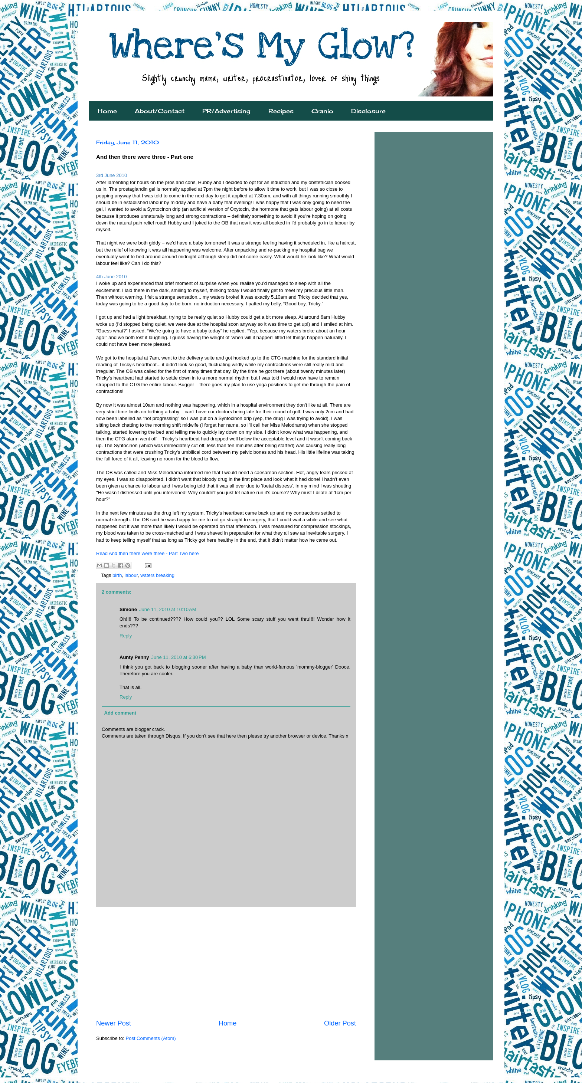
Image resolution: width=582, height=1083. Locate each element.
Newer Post (113, 1023)
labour (131, 575)
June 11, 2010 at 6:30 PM (178, 657)
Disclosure (368, 111)
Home (107, 111)
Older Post (340, 1023)
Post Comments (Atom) (151, 1038)
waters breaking (157, 575)
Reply (126, 636)
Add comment (120, 713)
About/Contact (159, 111)
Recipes (281, 111)
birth (117, 575)
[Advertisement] (226, 962)
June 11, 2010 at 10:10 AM (167, 609)
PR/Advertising (226, 111)
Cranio (322, 111)
